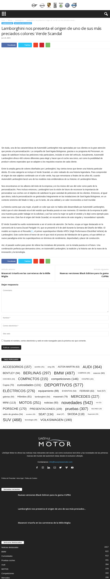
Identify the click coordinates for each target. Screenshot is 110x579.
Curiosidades (6, 525)
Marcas (10, 20)
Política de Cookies (31, 447)
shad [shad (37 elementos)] (60, 383)
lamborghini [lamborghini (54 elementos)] (42, 366)
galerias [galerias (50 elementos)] (8, 366)
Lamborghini (19, 20)
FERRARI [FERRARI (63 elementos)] (87, 360)
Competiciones (7, 543)
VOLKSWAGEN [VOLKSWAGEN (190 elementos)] (56, 389)
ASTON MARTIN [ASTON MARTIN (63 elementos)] (69, 336)
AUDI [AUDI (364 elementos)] (92, 336)
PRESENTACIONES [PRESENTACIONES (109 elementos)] (46, 377)
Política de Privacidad (8, 447)
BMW (3, 521)
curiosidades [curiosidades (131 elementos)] (29, 354)
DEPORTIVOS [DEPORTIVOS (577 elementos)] (63, 354)
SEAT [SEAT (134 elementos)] (46, 383)
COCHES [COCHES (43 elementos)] (9, 348)
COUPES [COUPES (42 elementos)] (87, 348)
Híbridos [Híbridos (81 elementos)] (24, 365)
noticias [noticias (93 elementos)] (51, 371)
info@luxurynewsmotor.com (60, 431)
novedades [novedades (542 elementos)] (77, 371)
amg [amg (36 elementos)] (51, 336)
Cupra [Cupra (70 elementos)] (8, 354)
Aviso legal (20, 447)
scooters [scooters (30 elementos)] (30, 383)
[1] (32, 200)
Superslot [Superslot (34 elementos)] (93, 383)
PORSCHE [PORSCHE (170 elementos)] (15, 378)
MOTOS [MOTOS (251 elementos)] (30, 372)
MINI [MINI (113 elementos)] (9, 371)
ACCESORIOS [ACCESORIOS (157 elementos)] (17, 336)
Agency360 (71, 570)
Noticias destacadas (23, 23)
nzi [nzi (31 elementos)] (98, 372)
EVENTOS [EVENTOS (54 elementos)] (69, 360)
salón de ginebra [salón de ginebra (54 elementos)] (13, 383)
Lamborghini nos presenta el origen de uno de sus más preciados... (52, 478)
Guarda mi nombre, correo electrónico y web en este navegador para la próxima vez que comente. (45, 310)
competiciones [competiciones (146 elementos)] (65, 348)
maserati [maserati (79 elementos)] (60, 365)
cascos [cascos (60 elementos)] (99, 342)
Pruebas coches (8, 529)
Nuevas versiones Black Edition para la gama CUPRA (84, 244)
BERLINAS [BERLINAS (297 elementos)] (37, 342)
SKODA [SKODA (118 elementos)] (75, 383)
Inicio (3, 20)
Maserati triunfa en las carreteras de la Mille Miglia (25, 244)
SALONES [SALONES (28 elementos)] (96, 378)
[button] (105, 14)
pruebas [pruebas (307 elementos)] (76, 378)
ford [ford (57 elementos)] (101, 360)
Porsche (4, 556)
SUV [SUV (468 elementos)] (12, 389)
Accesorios (6, 551)
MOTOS (4, 538)
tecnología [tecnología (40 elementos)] (31, 389)
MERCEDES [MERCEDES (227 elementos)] (85, 366)
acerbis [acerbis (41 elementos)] (39, 336)
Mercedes (5, 547)
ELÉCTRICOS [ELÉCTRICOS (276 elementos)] (19, 360)
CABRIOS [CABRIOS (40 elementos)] (84, 342)
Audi (3, 534)
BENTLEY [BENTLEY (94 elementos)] (11, 342)
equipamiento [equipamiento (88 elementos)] (48, 360)
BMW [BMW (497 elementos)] (64, 342)
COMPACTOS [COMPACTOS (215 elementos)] (33, 348)
